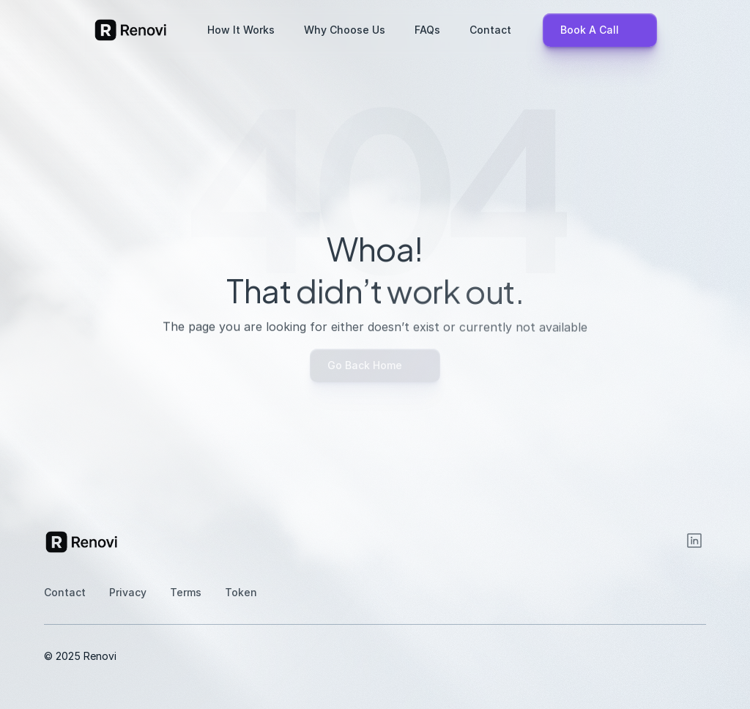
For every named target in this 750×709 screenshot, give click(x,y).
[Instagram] (694, 540)
